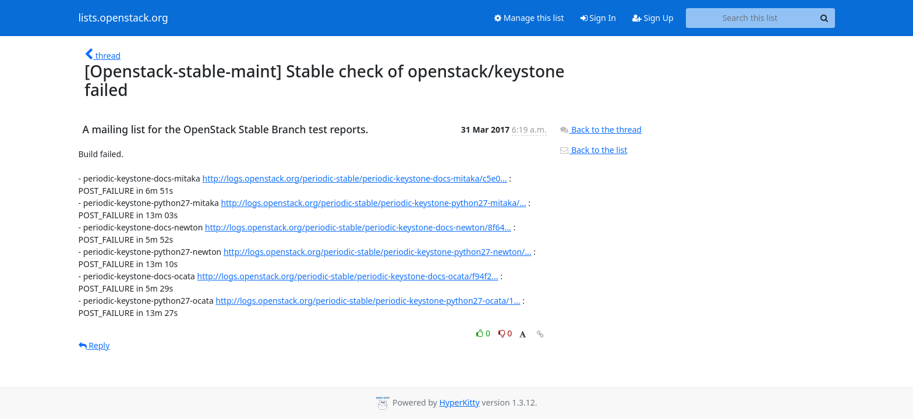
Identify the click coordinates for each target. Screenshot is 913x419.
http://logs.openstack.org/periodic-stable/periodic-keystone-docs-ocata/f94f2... (347, 276)
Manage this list (529, 17)
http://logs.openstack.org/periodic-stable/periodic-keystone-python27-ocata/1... (367, 300)
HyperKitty (459, 402)
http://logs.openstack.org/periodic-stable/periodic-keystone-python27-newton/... (378, 251)
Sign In (598, 17)
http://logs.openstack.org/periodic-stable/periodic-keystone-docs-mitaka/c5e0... (355, 178)
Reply (94, 345)
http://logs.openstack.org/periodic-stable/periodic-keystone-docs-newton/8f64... (358, 227)
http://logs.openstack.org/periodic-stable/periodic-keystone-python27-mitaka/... (373, 202)
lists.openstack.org (123, 18)
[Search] (824, 18)
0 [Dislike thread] (505, 333)
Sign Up (653, 17)
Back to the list (593, 149)
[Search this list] (750, 18)
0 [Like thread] (484, 333)
